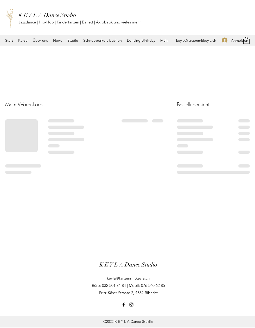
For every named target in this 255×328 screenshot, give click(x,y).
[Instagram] (131, 304)
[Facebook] (123, 304)
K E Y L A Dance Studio (47, 14)
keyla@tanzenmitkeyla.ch (196, 40)
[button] (246, 40)
